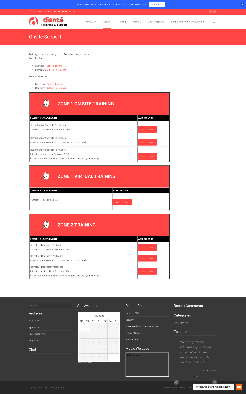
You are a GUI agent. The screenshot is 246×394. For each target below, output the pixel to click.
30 (99, 357)
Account (137, 24)
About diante (132, 339)
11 (110, 334)
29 (93, 357)
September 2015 (37, 333)
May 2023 (34, 320)
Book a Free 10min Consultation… (188, 24)
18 (110, 342)
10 (105, 334)
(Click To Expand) (53, 65)
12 (116, 334)
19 (116, 342)
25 (110, 350)
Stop (197, 376)
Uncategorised (181, 322)
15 (93, 342)
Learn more (157, 4)
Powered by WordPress (174, 387)
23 (99, 350)
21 (87, 350)
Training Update (134, 332)
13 (81, 342)
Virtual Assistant (156, 24)
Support (107, 24)
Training (122, 24)
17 (105, 342)
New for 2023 (132, 312)
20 (81, 350)
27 (81, 357)
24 (105, 350)
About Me (91, 24)
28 (87, 357)
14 (87, 342)
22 (93, 350)
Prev (176, 382)
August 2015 (35, 340)
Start (194, 376)
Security (130, 319)
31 (105, 357)
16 (99, 342)
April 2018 (34, 327)
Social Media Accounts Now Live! (142, 326)
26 (116, 350)
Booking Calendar (87, 362)
